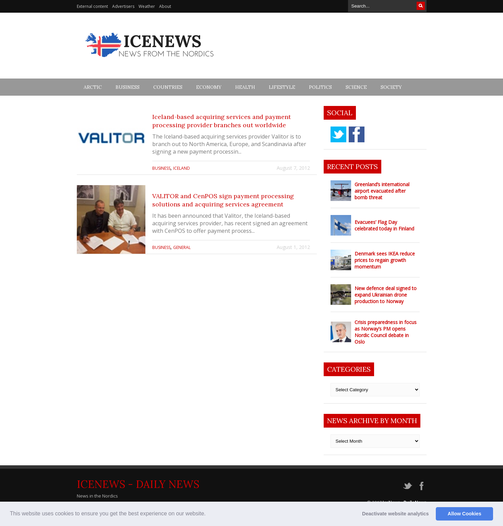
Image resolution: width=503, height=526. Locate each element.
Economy (208, 87)
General (182, 247)
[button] (208, 514)
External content (92, 6)
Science (356, 87)
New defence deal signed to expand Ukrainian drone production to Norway (386, 294)
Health (245, 87)
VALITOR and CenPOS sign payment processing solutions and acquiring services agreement (223, 200)
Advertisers (123, 6)
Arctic (93, 87)
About (165, 6)
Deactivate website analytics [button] (395, 513)
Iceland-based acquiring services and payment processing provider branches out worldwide (221, 121)
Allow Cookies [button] (464, 513)
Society (391, 87)
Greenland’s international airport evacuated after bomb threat (382, 191)
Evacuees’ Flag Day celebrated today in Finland (384, 225)
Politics (320, 87)
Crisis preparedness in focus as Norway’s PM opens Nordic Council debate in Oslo (386, 332)
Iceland (181, 168)
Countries (167, 87)
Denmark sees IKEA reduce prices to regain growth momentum (385, 260)
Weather (147, 6)
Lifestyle (282, 87)
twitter (338, 134)
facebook (356, 134)
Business (128, 87)
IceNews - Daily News (138, 484)
